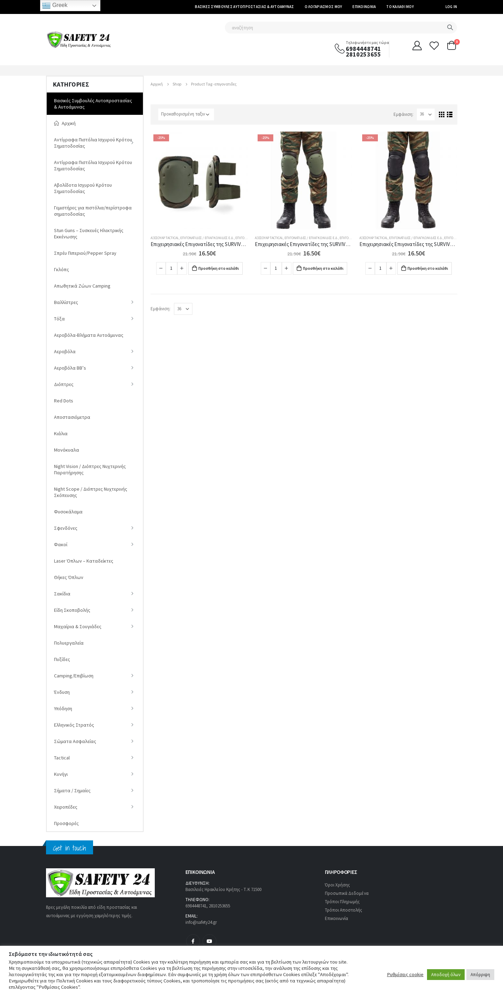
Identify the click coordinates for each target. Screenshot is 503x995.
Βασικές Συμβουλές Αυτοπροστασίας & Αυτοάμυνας (244, 6)
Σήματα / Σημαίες (72, 790)
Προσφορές (66, 823)
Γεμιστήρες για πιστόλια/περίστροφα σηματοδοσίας (93, 211)
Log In (451, 6)
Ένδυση (62, 692)
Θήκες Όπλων (68, 577)
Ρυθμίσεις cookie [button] (405, 974)
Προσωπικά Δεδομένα (346, 893)
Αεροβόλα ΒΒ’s (70, 368)
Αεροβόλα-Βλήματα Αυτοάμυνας (88, 335)
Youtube (209, 941)
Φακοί (60, 544)
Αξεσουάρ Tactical (165, 238)
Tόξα (59, 318)
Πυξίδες (62, 659)
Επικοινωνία (364, 6)
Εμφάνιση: (403, 114)
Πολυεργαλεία (69, 643)
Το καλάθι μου (400, 6)
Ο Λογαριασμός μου (323, 6)
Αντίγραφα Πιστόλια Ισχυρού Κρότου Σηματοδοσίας (93, 142)
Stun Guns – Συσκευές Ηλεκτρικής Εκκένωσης (88, 233)
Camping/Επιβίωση (73, 676)
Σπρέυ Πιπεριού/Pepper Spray (85, 253)
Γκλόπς (61, 269)
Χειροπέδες (65, 807)
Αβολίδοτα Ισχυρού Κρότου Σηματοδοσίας (83, 188)
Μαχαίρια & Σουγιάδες (77, 626)
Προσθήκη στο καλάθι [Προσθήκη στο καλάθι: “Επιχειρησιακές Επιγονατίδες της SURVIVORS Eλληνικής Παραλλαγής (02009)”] (218, 268)
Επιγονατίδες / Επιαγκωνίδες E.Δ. (207, 238)
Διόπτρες (64, 384)
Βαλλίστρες (66, 302)
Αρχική (65, 123)
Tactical (62, 758)
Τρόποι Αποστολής (344, 910)
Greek (54, 5)
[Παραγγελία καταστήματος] (186, 114)
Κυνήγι (61, 774)
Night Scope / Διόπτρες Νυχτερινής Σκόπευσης (90, 492)
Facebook (193, 941)
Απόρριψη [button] (480, 975)
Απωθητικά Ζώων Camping (82, 286)
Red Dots (63, 401)
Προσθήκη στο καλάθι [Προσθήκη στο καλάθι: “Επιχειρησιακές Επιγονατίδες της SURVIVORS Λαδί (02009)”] (323, 268)
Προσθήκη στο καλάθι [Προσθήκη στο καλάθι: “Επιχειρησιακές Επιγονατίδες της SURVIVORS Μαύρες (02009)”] (427, 268)
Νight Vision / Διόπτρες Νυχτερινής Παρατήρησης (90, 469)
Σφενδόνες (65, 528)
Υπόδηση (63, 708)
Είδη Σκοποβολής (72, 610)
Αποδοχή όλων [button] (445, 975)
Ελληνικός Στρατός (74, 725)
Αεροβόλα (65, 351)
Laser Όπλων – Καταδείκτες (83, 561)
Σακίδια (62, 594)
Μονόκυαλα (66, 450)
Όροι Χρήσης (337, 885)
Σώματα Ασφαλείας (75, 741)
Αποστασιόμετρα (72, 417)
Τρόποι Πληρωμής (342, 902)
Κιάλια (61, 433)
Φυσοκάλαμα (68, 511)
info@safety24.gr (201, 922)
